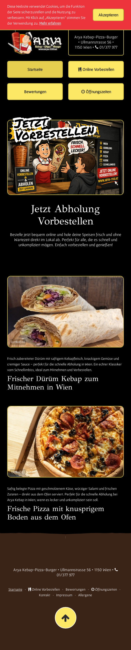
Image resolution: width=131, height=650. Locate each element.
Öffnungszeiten (104, 589)
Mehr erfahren (50, 23)
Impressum (64, 595)
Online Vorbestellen (44, 589)
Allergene (85, 595)
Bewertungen (75, 589)
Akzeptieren (108, 15)
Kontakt (44, 595)
